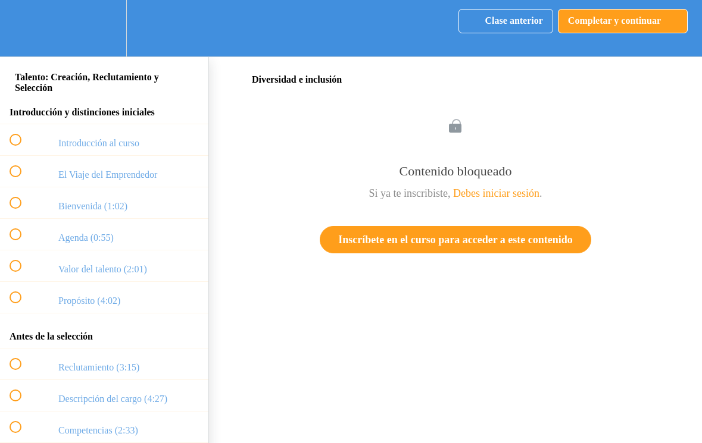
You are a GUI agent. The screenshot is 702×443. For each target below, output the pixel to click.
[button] (22, 28)
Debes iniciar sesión (496, 193)
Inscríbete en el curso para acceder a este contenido (455, 240)
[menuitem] (104, 28)
